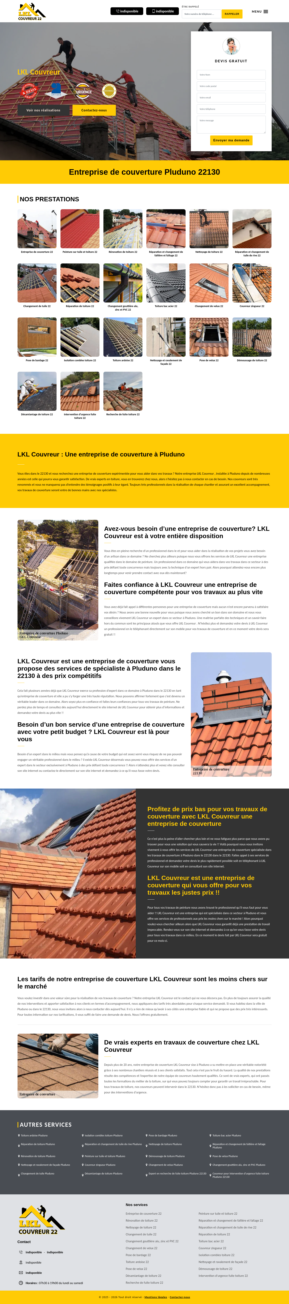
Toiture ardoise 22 (137, 1262)
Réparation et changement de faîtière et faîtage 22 (231, 1220)
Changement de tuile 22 (141, 1234)
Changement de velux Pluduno (166, 1165)
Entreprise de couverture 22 (144, 1213)
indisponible (34, 1252)
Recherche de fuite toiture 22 (144, 1282)
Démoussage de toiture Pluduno (167, 1156)
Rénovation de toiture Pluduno (38, 1156)
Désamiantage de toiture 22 (143, 1276)
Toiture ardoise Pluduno (34, 1135)
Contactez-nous (94, 110)
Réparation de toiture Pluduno (38, 1144)
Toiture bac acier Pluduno (227, 1135)
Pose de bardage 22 (138, 1255)
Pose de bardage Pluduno (163, 1135)
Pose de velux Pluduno (225, 1156)
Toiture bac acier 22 (211, 1241)
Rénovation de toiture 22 (142, 1220)
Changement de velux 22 (141, 1248)
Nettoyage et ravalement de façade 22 (223, 1262)
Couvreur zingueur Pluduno (100, 1165)
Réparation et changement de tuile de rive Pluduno (113, 1144)
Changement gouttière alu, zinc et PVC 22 (152, 1241)
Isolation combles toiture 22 (216, 1255)
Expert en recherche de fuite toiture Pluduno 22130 (177, 1173)
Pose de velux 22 (136, 1269)
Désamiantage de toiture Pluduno (104, 1173)
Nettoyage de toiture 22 (141, 1227)
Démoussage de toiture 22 (215, 1269)
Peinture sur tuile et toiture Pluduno (105, 1156)
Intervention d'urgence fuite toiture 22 (223, 1276)
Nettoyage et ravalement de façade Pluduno (45, 1165)
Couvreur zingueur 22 (212, 1248)
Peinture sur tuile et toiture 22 (218, 1213)
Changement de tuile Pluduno (37, 1173)
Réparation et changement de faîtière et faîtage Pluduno (239, 1146)
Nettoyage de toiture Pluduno (165, 1144)
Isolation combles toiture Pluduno (104, 1135)
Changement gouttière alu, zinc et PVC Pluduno (239, 1165)
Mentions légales (156, 1297)
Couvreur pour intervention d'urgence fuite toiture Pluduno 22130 (241, 1175)
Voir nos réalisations (43, 110)
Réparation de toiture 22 (214, 1234)
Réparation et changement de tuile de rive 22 (227, 1227)
